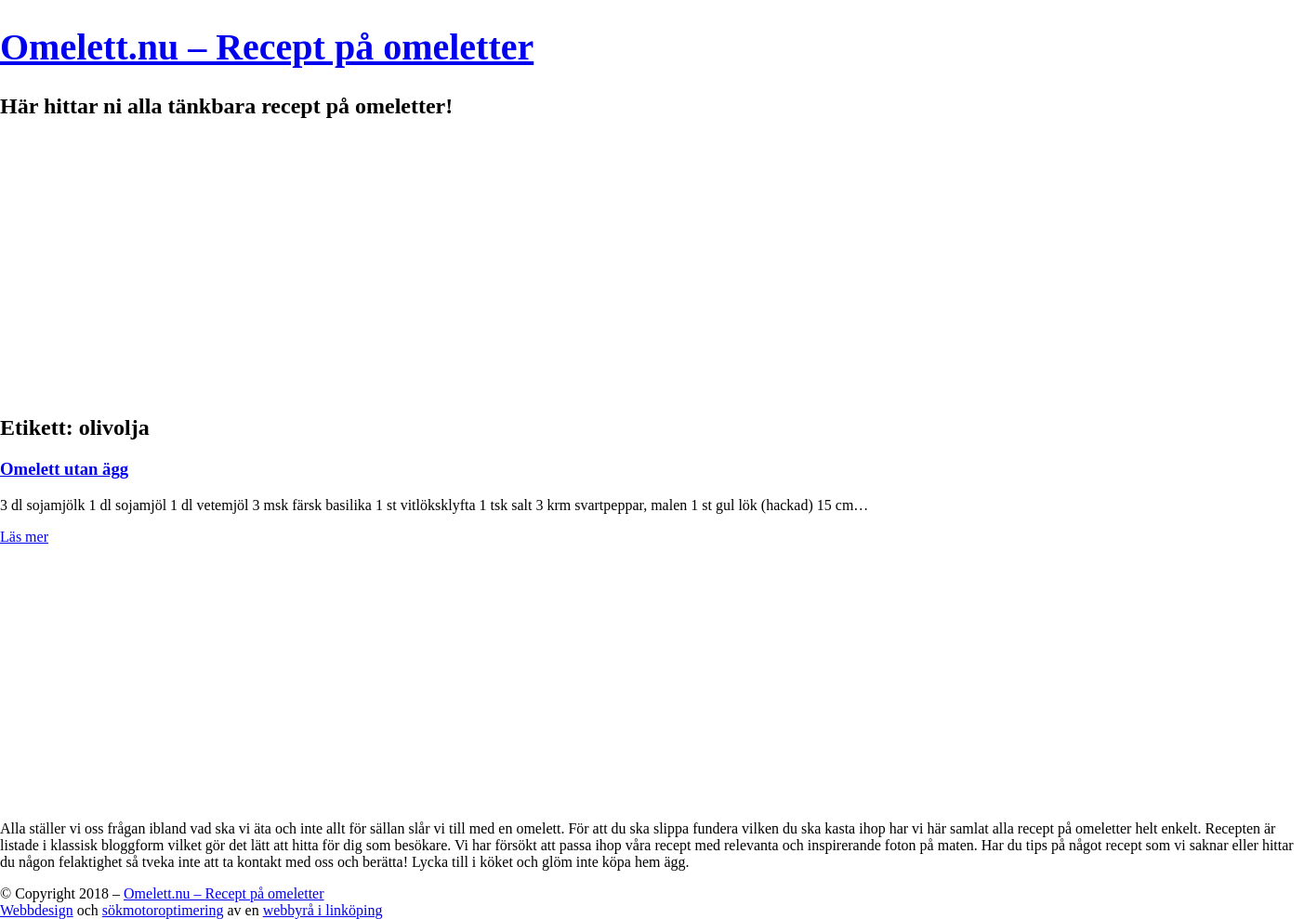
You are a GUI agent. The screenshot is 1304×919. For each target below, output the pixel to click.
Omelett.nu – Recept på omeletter (266, 47)
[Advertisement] (652, 268)
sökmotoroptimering (163, 910)
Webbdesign (36, 910)
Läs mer (24, 537)
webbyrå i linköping (323, 910)
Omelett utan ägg (64, 469)
